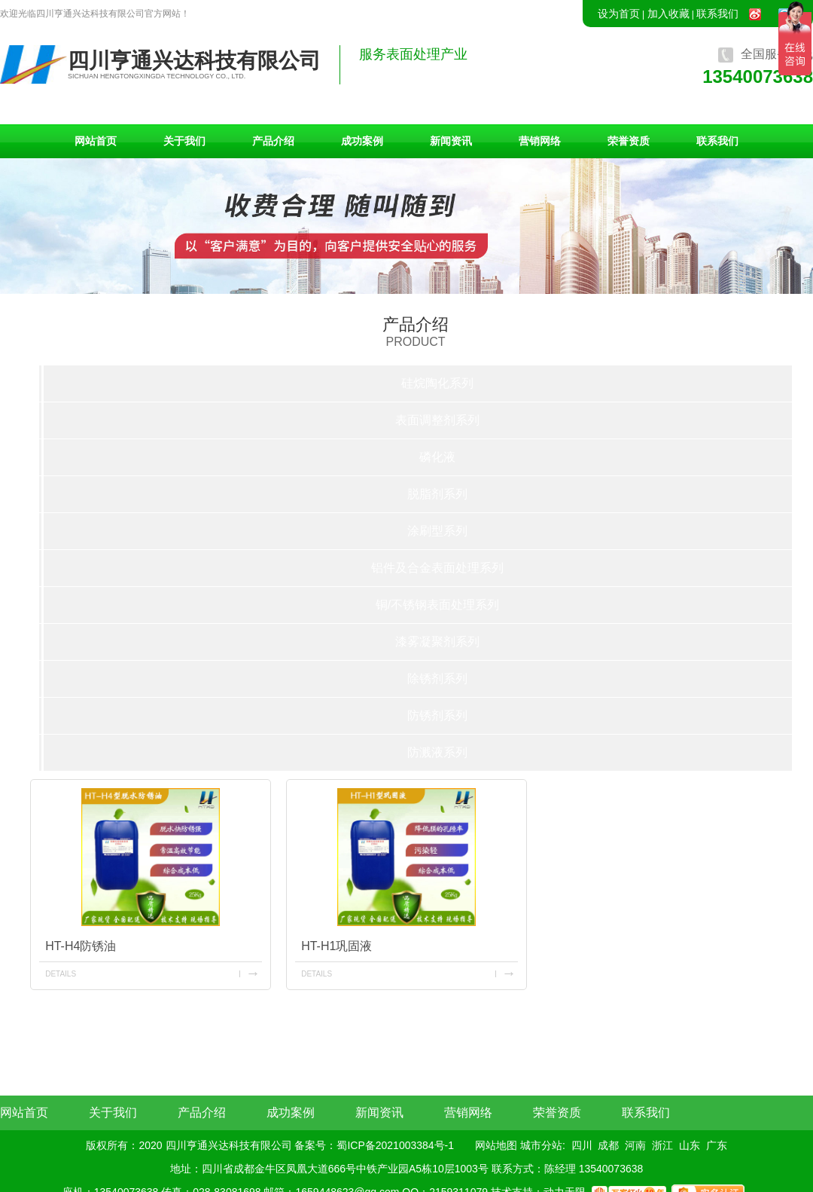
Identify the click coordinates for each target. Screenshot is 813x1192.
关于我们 (184, 141)
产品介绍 (273, 141)
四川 (581, 1145)
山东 (689, 1145)
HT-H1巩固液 (336, 946)
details (60, 974)
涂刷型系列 (437, 530)
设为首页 (619, 14)
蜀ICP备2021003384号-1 (395, 1145)
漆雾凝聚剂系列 (437, 641)
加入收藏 (668, 14)
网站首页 (96, 141)
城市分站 (541, 1145)
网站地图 (496, 1145)
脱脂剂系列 (437, 493)
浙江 (662, 1145)
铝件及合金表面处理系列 (437, 567)
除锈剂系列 (437, 678)
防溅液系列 (437, 752)
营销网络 (540, 141)
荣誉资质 (628, 141)
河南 (635, 1145)
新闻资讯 (451, 141)
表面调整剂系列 (437, 420)
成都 (608, 1145)
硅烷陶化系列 (437, 383)
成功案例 (362, 141)
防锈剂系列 (437, 715)
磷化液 (437, 457)
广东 (716, 1145)
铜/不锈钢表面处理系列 (437, 604)
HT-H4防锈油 (80, 946)
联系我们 (717, 14)
